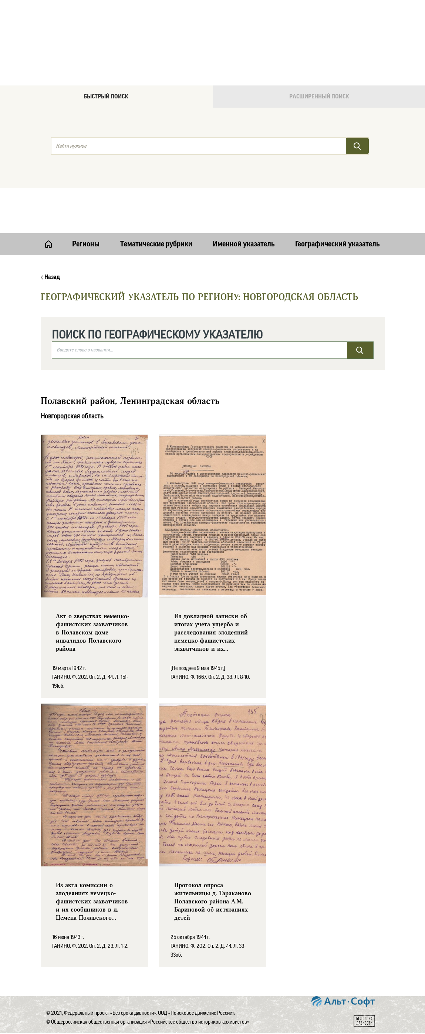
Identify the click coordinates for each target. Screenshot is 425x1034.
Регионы (85, 244)
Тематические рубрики (156, 244)
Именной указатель (244, 244)
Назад (50, 277)
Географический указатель (337, 244)
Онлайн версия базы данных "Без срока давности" (244, 24)
